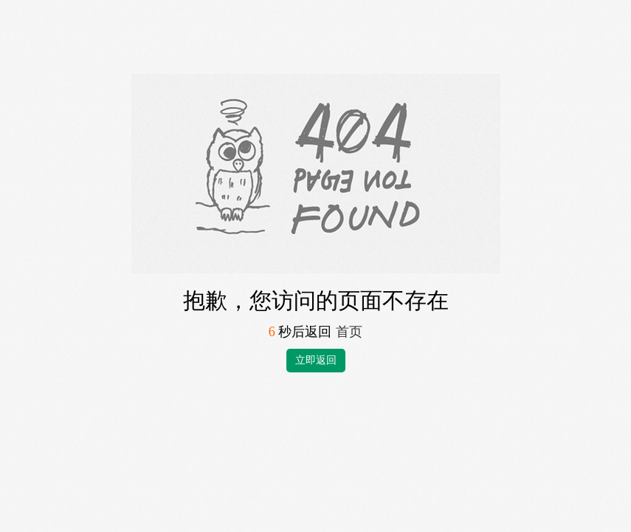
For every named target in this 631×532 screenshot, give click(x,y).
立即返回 (316, 360)
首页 (349, 331)
